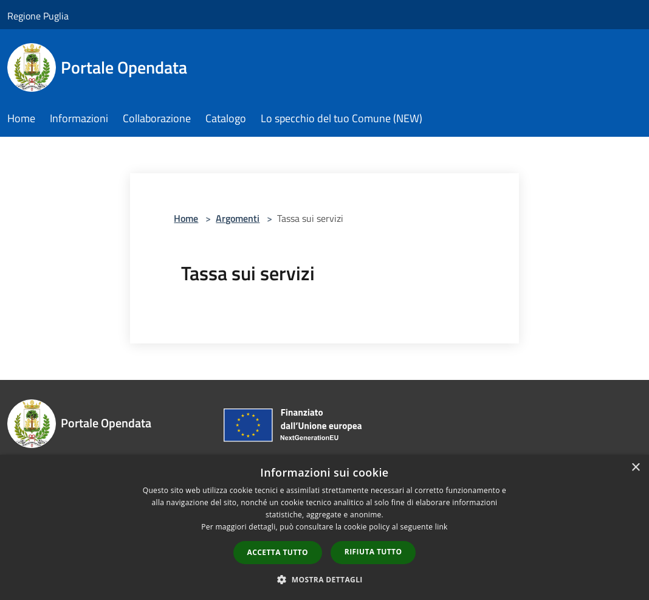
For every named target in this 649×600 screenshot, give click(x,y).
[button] (324, 579)
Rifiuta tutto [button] (373, 552)
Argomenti (237, 218)
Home (186, 218)
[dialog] (324, 527)
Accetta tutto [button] (277, 552)
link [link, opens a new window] (441, 527)
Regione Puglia (38, 16)
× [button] (635, 467)
